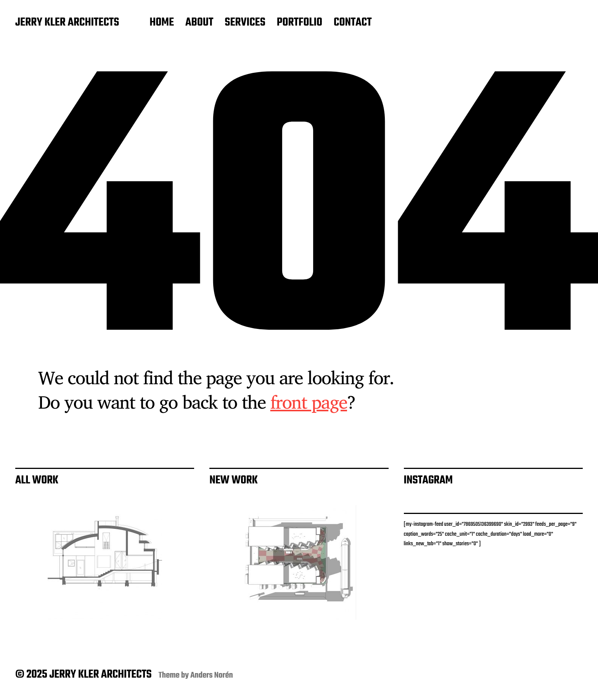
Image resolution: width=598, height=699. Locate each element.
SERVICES (245, 22)
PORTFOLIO (299, 22)
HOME (162, 22)
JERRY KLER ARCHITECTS (67, 22)
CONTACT (353, 22)
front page (308, 402)
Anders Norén (211, 675)
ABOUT (199, 22)
